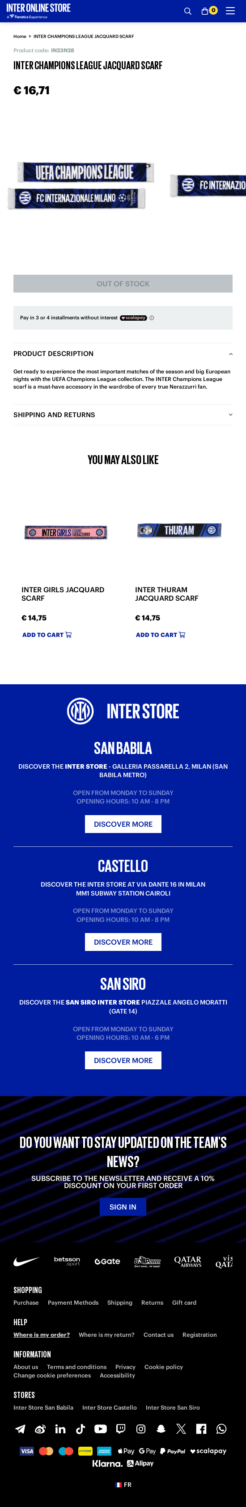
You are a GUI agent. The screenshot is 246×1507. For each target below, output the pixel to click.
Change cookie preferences (52, 1375)
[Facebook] (201, 1429)
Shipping (119, 1302)
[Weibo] (40, 1429)
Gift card (184, 1302)
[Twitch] (120, 1429)
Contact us (159, 1335)
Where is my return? (107, 1335)
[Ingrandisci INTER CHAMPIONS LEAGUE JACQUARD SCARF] (80, 185)
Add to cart (47, 635)
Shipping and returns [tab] (54, 414)
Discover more (123, 824)
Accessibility (117, 1375)
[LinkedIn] (60, 1429)
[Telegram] (20, 1429)
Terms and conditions (76, 1367)
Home (19, 36)
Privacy (125, 1367)
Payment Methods (73, 1302)
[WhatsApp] (221, 1429)
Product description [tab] (53, 353)
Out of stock (123, 283)
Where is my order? (41, 1335)
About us (25, 1367)
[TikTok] (80, 1429)
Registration (199, 1335)
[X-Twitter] (181, 1429)
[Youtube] (100, 1429)
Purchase (26, 1302)
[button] (123, 1485)
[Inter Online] (39, 11)
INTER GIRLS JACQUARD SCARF (62, 594)
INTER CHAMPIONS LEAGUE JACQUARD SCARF (84, 36)
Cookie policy (163, 1367)
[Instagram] (141, 1429)
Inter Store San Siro (173, 1407)
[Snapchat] (161, 1429)
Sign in (123, 1206)
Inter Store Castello (109, 1407)
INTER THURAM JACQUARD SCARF (167, 594)
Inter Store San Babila (43, 1407)
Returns (152, 1302)
